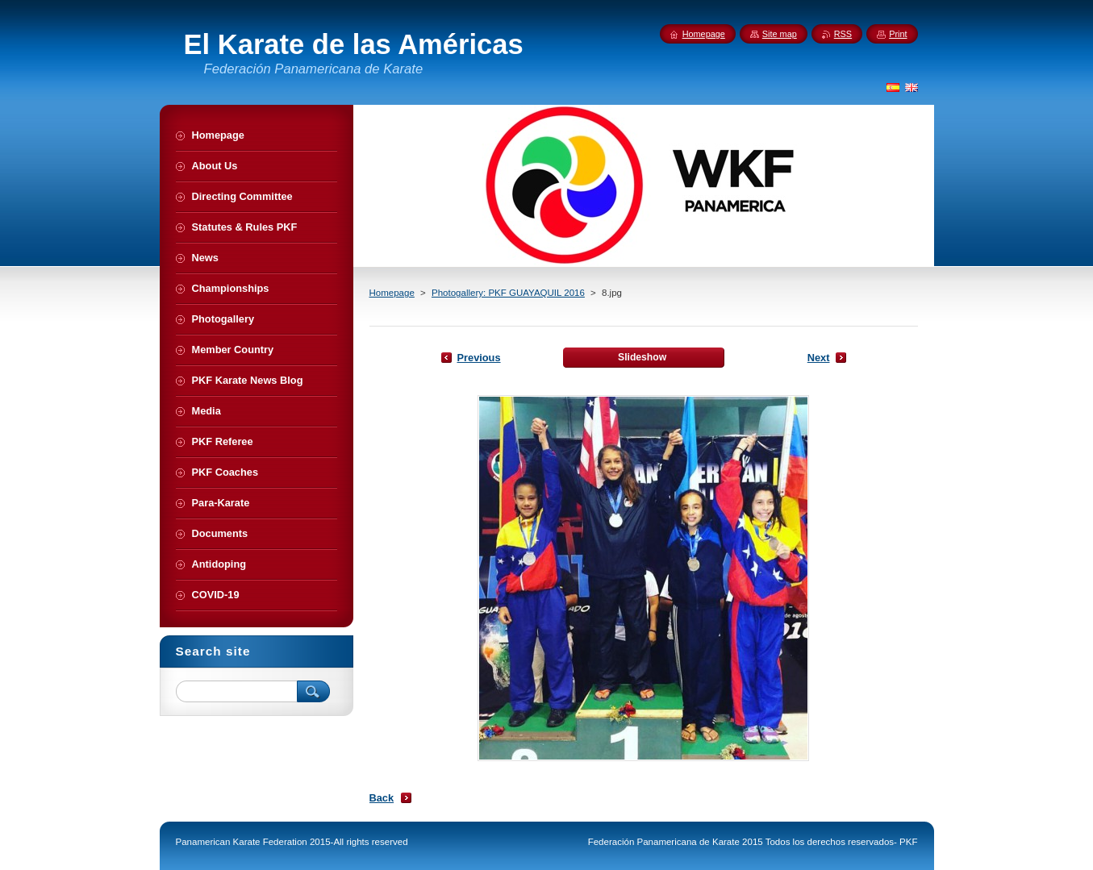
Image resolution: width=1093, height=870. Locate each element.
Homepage (392, 293)
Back (381, 798)
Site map (779, 34)
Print (898, 34)
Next (818, 358)
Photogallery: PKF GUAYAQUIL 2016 (508, 293)
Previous (479, 358)
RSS (843, 34)
